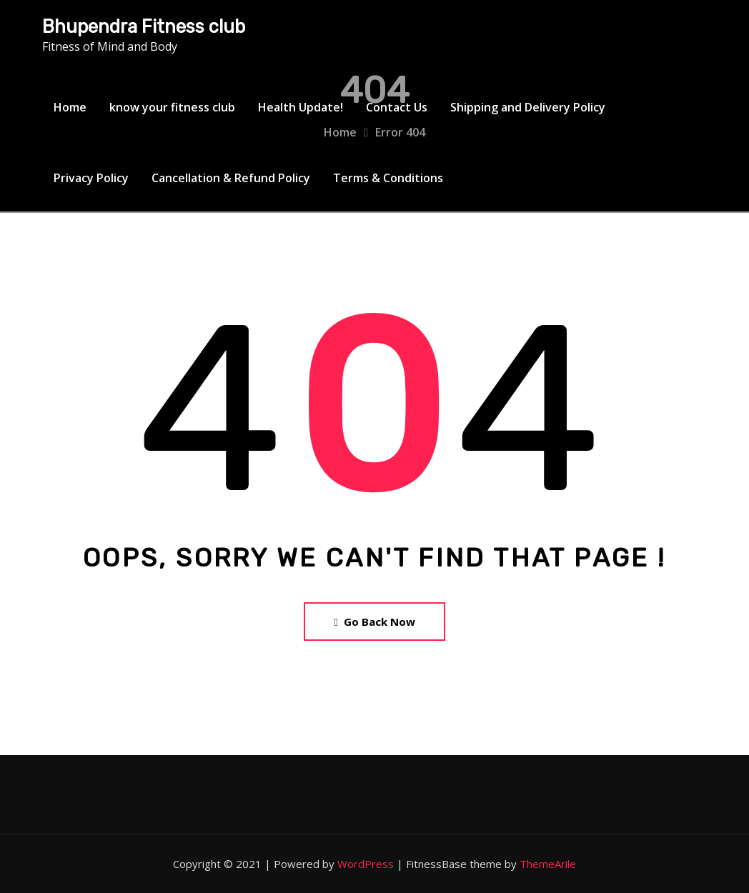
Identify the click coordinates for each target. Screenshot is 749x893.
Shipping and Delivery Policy (527, 107)
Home (70, 107)
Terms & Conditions (388, 178)
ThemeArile (548, 864)
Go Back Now (374, 621)
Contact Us (396, 107)
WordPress (365, 864)
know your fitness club (172, 107)
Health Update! (300, 107)
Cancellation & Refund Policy (231, 178)
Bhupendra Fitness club (143, 26)
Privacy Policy (91, 178)
